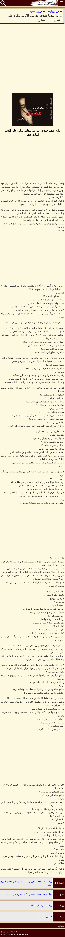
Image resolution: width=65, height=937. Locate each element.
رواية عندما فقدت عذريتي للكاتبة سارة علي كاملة (29, 894)
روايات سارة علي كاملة (41, 905)
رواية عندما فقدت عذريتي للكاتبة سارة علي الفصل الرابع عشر (26, 883)
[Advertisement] (32, 58)
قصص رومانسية (44, 916)
